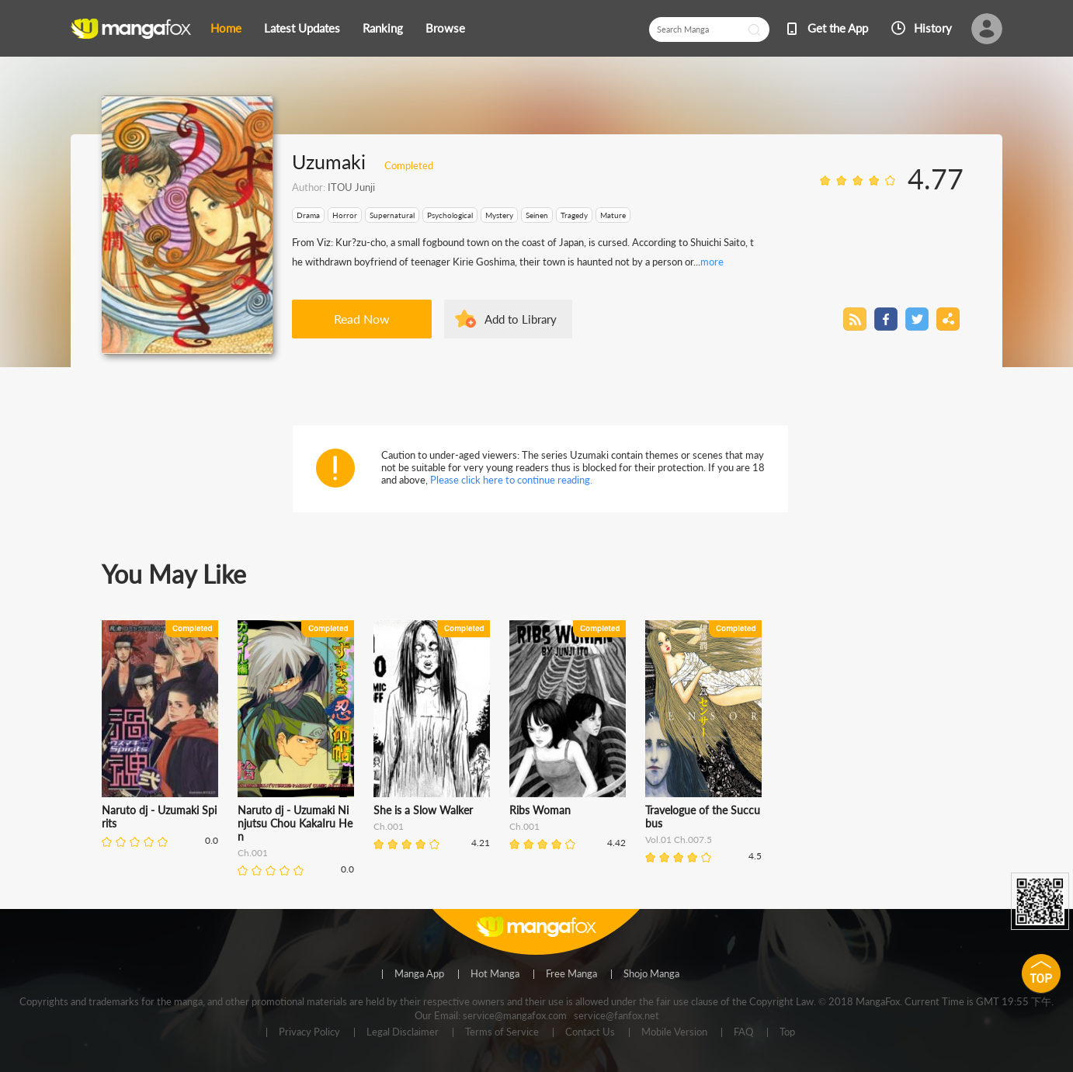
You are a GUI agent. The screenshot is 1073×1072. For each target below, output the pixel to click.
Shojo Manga (651, 974)
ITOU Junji (351, 187)
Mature (613, 215)
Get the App (837, 28)
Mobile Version (674, 1032)
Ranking (383, 28)
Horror (344, 215)
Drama (308, 215)
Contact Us (590, 1032)
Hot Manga (495, 974)
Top (787, 1032)
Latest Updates (302, 28)
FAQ (743, 1032)
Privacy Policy (309, 1032)
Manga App (419, 974)
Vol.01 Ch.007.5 (678, 839)
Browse (445, 28)
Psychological (450, 215)
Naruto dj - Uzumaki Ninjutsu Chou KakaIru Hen (295, 823)
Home (225, 28)
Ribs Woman (540, 810)
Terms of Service (502, 1032)
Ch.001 (253, 853)
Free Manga (571, 974)
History (933, 28)
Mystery (499, 215)
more (712, 261)
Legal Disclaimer (402, 1032)
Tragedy (574, 215)
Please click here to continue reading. (511, 480)
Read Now (362, 318)
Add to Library (520, 319)
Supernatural (392, 215)
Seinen (537, 215)
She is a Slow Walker (423, 810)
